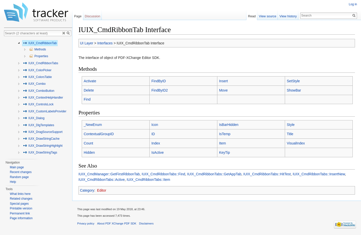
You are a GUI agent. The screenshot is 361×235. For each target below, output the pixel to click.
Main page (17, 167)
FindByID (158, 81)
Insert (223, 81)
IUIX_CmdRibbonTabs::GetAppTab (214, 174)
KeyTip (224, 152)
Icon (154, 125)
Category (87, 190)
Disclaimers (146, 223)
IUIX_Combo (34, 84)
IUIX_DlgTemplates (38, 125)
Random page (19, 177)
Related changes (21, 198)
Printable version (21, 208)
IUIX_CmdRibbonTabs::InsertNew (319, 174)
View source (267, 16)
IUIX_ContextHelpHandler (43, 98)
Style (291, 125)
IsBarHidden (228, 125)
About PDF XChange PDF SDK (116, 223)
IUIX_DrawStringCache (41, 139)
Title (290, 134)
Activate (90, 81)
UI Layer (86, 43)
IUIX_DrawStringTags (40, 152)
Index (155, 143)
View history (288, 16)
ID (153, 134)
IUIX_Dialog (33, 118)
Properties (38, 56)
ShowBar (294, 90)
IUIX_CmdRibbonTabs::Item (148, 180)
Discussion (92, 16)
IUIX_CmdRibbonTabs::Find (163, 174)
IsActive (157, 152)
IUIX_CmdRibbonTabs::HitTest (267, 174)
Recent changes (21, 172)
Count (88, 143)
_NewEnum (93, 125)
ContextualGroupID (99, 134)
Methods (37, 49)
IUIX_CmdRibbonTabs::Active (101, 180)
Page (77, 16)
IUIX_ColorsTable (37, 77)
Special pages (19, 203)
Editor (101, 190)
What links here (20, 194)
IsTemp (224, 134)
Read (252, 16)
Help (13, 182)
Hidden (89, 152)
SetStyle (293, 81)
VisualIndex (296, 143)
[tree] (38, 98)
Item (222, 143)
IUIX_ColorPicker (37, 70)
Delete (89, 90)
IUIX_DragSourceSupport (42, 132)
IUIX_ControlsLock (38, 104)
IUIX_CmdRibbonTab (40, 43)
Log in (353, 4)
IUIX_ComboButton (38, 91)
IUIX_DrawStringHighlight (42, 146)
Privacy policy (85, 223)
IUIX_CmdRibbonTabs (40, 63)
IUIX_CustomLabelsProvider (44, 111)
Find (87, 99)
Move (223, 90)
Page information (21, 218)
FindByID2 (159, 90)
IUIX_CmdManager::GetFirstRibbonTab (109, 174)
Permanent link (20, 213)
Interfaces (105, 43)
